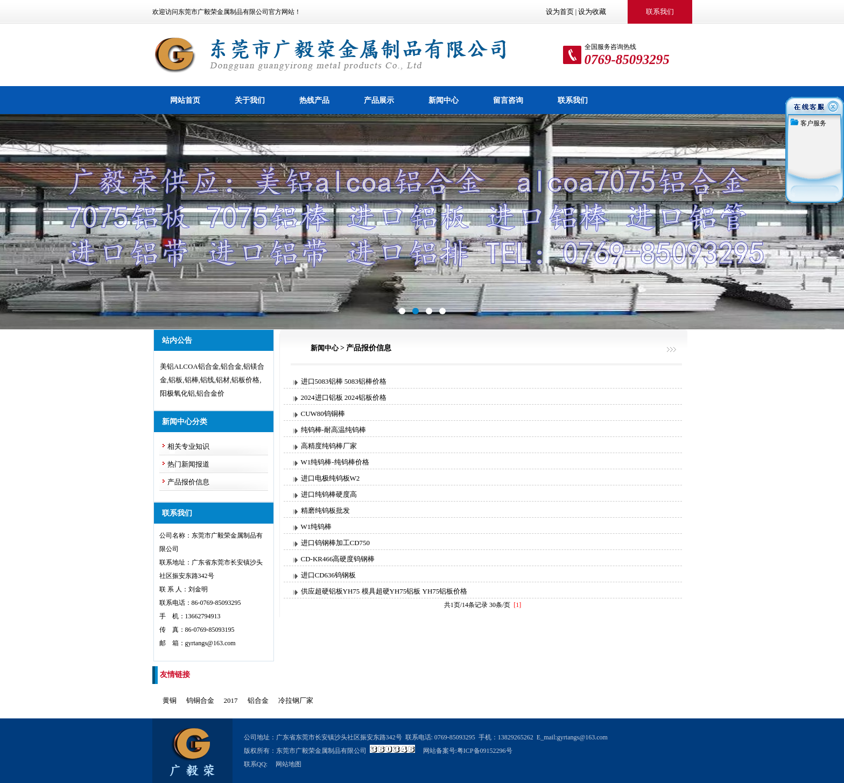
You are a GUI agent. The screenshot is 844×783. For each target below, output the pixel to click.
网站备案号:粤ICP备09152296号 (467, 750)
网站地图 (288, 764)
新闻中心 (443, 100)
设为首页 (560, 12)
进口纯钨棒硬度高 (329, 494)
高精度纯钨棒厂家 (329, 446)
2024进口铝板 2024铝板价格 (343, 397)
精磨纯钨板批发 (325, 510)
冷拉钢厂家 (295, 700)
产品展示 (379, 100)
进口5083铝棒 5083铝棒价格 (343, 381)
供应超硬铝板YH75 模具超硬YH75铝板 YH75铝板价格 (384, 591)
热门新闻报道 (188, 464)
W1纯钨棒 (316, 527)
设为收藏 (592, 12)
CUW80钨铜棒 (323, 414)
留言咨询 (508, 100)
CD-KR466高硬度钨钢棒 (338, 559)
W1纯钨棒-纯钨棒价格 (335, 462)
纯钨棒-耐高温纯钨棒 (333, 430)
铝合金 (258, 700)
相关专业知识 (188, 446)
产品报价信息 (188, 482)
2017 (231, 700)
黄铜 (170, 700)
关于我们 (250, 100)
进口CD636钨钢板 (328, 575)
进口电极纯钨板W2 (330, 478)
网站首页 (185, 100)
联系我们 (573, 100)
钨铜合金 (200, 700)
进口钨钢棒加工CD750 (335, 543)
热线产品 (314, 100)
